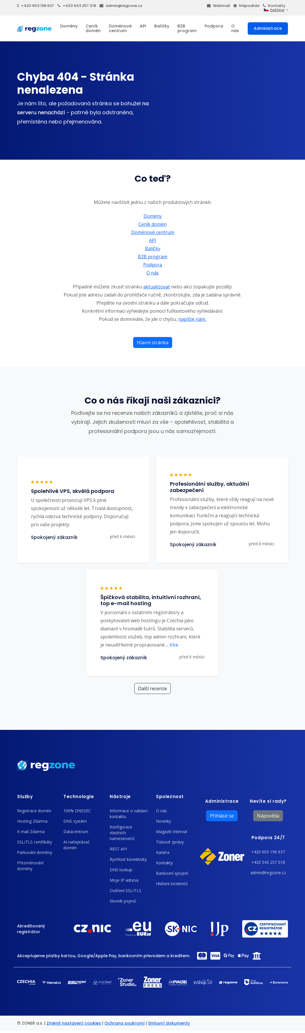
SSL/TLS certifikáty (34, 842)
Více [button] (172, 645)
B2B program (186, 28)
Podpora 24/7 (268, 838)
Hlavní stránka (152, 342)
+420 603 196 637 (35, 5)
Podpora (214, 26)
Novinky (163, 821)
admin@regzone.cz (121, 5)
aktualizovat (156, 286)
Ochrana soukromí (124, 1023)
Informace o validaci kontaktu (129, 813)
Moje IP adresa (124, 880)
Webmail (218, 5)
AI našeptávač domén (76, 844)
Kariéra (162, 852)
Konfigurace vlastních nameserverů (122, 832)
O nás (235, 28)
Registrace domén (34, 810)
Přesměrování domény (30, 865)
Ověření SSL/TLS (125, 890)
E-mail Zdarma (31, 831)
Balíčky (161, 26)
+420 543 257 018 (77, 5)
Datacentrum (75, 831)
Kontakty (274, 5)
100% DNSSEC (77, 810)
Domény (69, 26)
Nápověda (246, 5)
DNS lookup (121, 869)
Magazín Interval (171, 831)
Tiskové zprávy (170, 842)
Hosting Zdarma (32, 821)
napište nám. (192, 319)
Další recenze (152, 688)
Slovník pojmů (123, 901)
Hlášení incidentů (172, 883)
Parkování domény (34, 852)
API (143, 26)
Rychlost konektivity (128, 859)
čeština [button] (274, 10)
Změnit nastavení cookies (74, 1023)
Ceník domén (93, 28)
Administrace (268, 28)
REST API (118, 849)
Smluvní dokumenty (169, 1023)
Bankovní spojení (172, 873)
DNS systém (75, 821)
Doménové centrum (120, 28)
